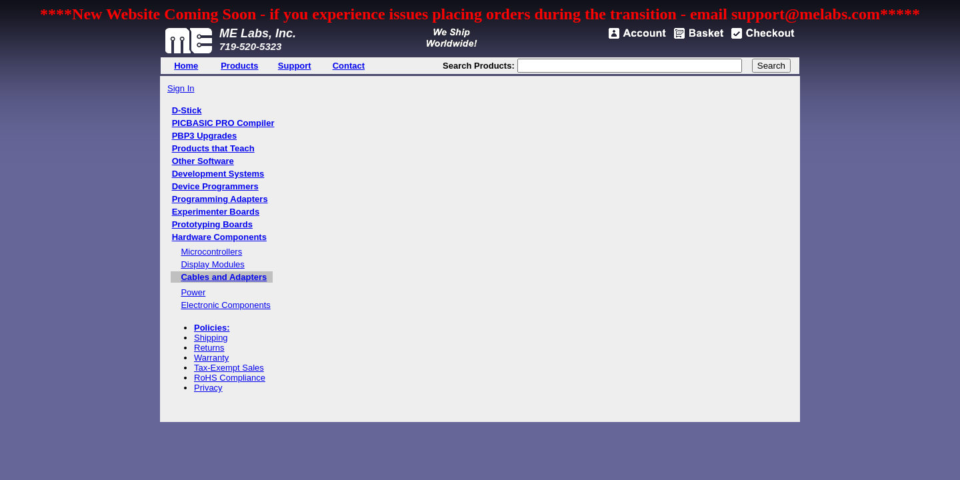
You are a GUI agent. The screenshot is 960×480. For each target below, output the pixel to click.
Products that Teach (213, 148)
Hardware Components (219, 237)
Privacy (208, 388)
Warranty (211, 358)
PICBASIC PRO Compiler (223, 123)
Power (193, 292)
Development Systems (218, 174)
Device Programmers (215, 186)
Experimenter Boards (216, 212)
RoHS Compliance (229, 378)
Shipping (211, 338)
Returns (209, 348)
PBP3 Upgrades (204, 136)
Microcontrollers (211, 252)
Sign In (180, 88)
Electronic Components (225, 305)
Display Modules (212, 264)
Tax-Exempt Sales (229, 368)
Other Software (203, 161)
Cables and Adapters (224, 277)
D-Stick (187, 110)
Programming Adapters (220, 199)
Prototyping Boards (212, 224)
